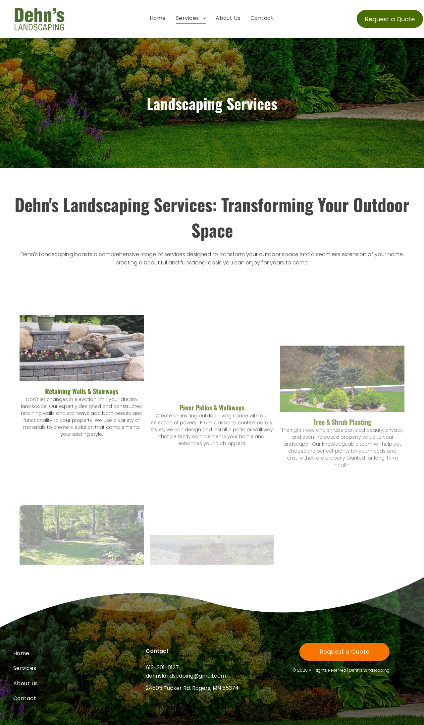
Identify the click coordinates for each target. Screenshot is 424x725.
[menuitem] (158, 18)
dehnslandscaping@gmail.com (186, 676)
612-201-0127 (162, 667)
